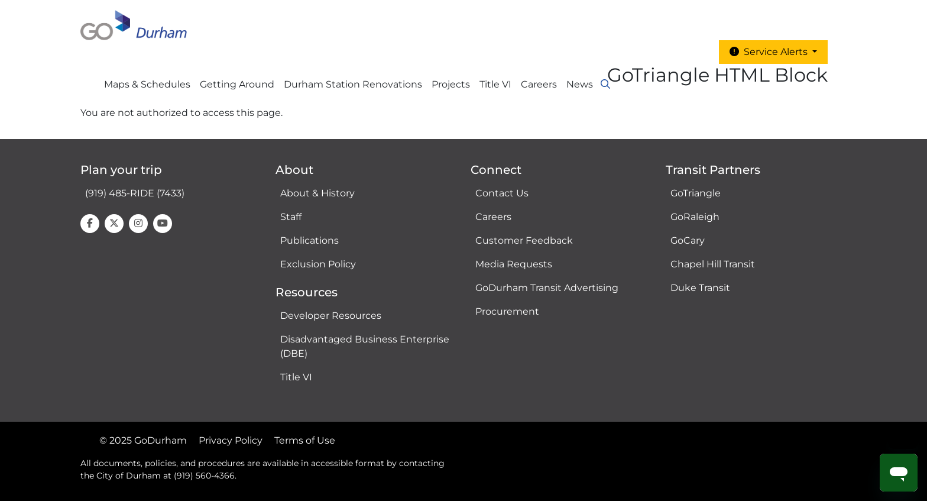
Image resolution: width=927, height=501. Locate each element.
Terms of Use (304, 440)
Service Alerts (770, 51)
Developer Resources (330, 315)
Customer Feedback (524, 240)
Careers (539, 84)
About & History (317, 193)
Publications (309, 240)
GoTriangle (695, 193)
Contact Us (502, 193)
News (579, 84)
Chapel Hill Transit (712, 264)
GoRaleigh (694, 216)
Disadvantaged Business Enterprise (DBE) (364, 346)
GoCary (687, 240)
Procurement (507, 311)
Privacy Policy (230, 440)
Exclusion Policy (318, 264)
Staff (291, 216)
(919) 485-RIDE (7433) (134, 193)
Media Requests (513, 264)
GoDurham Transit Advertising (546, 287)
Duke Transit (700, 287)
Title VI (296, 377)
